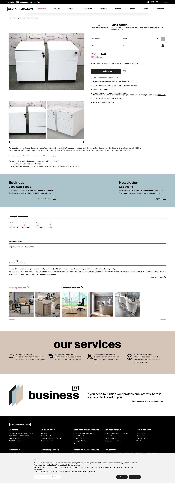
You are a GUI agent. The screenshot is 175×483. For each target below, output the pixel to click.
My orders (139, 436)
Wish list (139, 441)
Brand (145, 8)
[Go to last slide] (11, 142)
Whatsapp (120, 98)
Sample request (110, 438)
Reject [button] (122, 477)
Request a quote (44, 199)
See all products (157, 277)
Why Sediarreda (46, 436)
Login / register (141, 433)
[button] (27, 120)
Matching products (17, 287)
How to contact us (15, 438)
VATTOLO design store (16, 441)
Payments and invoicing (81, 438)
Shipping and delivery (80, 441)
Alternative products (70, 287)
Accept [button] (135, 477)
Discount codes (141, 438)
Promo (118, 8)
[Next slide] (81, 142)
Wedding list (109, 436)
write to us (161, 95)
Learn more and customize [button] (47, 477)
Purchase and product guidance (84, 433)
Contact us (110, 102)
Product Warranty (78, 436)
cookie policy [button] (75, 465)
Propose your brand (47, 441)
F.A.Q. (75, 443)
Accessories (86, 8)
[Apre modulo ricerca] (148, 2)
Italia (12, 2)
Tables (70, 8)
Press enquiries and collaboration (52, 438)
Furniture (42, 8)
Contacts (13, 430)
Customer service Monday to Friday (21, 433)
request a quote (104, 85)
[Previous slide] (11, 319)
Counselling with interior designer (116, 433)
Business (160, 8)
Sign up (158, 199)
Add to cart (106, 71)
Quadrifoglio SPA (120, 93)
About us (44, 433)
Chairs (57, 8)
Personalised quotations (113, 441)
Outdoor (103, 8)
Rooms (132, 8)
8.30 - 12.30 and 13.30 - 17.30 (19, 436)
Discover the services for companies (145, 401)
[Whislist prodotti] (152, 2)
